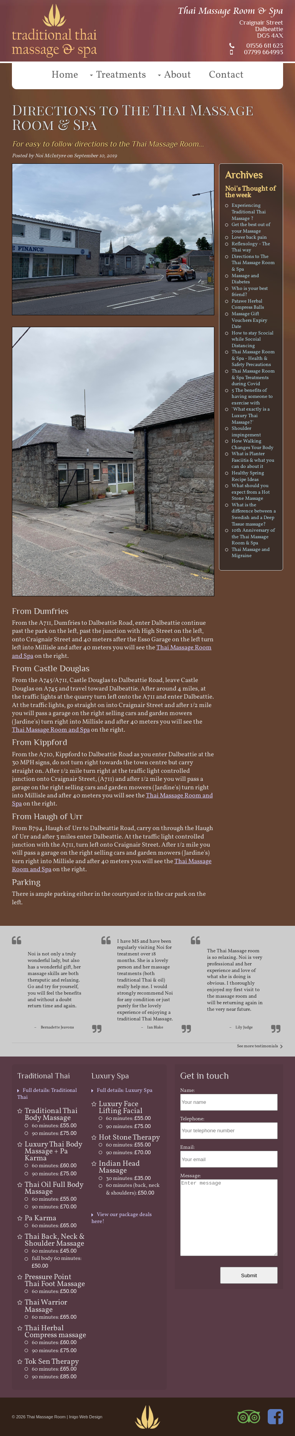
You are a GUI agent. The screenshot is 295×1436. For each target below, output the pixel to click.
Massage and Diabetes (245, 279)
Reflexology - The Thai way (251, 247)
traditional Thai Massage (144, 1019)
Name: (187, 1090)
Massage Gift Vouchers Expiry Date (249, 320)
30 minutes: (128, 1178)
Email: (187, 1147)
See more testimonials (257, 1046)
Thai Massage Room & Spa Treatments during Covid (253, 378)
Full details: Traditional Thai (47, 1094)
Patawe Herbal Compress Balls (248, 304)
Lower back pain (249, 237)
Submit (249, 1275)
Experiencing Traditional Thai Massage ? (249, 212)
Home (64, 75)
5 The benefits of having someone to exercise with (252, 397)
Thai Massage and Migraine (251, 553)
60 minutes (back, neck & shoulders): (133, 1189)
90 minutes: (54, 1133)
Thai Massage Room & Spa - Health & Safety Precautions (253, 358)
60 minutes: (54, 1126)
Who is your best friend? (250, 292)
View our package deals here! (121, 1218)
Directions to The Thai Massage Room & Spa (253, 263)
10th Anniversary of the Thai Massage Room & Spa (253, 537)
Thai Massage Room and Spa (51, 729)
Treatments (121, 75)
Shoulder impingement (246, 432)
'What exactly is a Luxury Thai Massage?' (251, 416)
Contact (226, 75)
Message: (190, 1176)
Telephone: (192, 1119)
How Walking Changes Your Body (252, 444)
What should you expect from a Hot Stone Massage (251, 492)
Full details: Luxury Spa (124, 1090)
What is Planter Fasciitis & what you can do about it (253, 460)
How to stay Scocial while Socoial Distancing (252, 339)
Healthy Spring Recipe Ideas (248, 476)
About (177, 75)
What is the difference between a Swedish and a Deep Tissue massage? (254, 515)
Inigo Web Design (86, 1416)
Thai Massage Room (46, 1416)
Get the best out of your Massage (251, 228)
